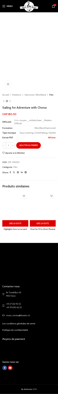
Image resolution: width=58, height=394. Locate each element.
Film (51, 94)
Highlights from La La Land (15, 229)
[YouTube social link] (10, 368)
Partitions (16, 94)
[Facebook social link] (10, 172)
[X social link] (14, 172)
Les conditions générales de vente (18, 323)
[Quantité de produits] (8, 145)
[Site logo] (29, 5)
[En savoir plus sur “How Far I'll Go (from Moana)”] (43, 223)
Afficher (52, 137)
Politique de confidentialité (15, 330)
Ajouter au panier (28, 145)
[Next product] (10, 101)
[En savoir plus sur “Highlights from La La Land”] (15, 223)
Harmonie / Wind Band (35, 94)
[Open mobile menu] (7, 6)
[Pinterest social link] (18, 172)
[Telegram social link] (26, 172)
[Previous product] (3, 101)
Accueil (5, 94)
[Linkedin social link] (22, 172)
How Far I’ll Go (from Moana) (42, 229)
